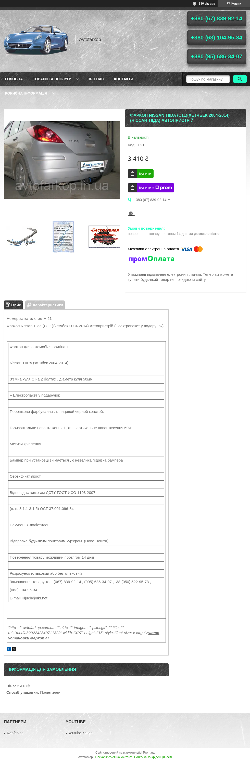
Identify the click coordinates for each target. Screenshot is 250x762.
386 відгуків (207, 3)
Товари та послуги (52, 79)
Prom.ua (149, 752)
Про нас (96, 79)
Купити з (155, 188)
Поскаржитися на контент (113, 757)
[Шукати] (240, 79)
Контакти (123, 79)
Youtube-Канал (80, 733)
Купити (145, 174)
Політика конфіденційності (153, 757)
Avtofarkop (14, 733)
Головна (14, 79)
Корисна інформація (26, 93)
